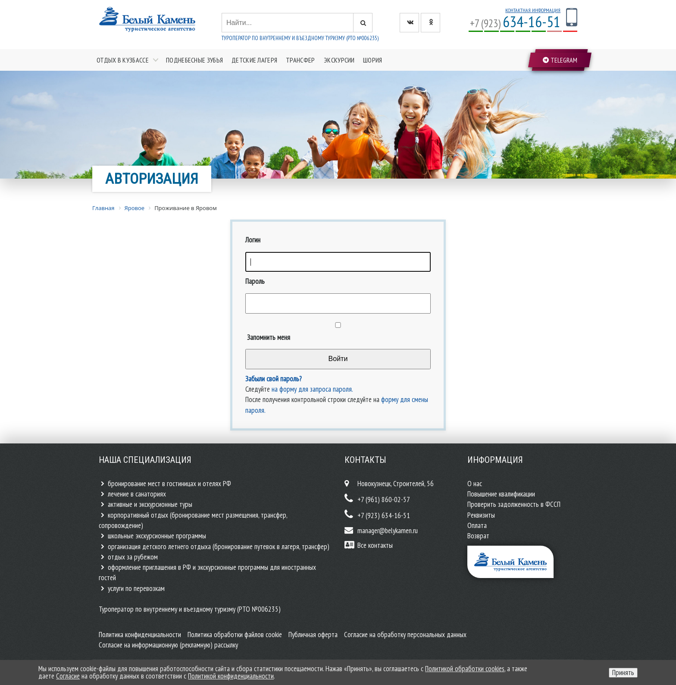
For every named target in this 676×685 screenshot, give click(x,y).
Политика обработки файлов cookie (235, 634)
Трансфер (300, 60)
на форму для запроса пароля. (312, 389)
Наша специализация (145, 460)
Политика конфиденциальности (140, 634)
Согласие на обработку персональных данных (405, 634)
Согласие (68, 676)
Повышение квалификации (501, 494)
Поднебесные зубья (194, 60)
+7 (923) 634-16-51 (383, 515)
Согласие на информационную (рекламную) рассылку (168, 645)
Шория (372, 60)
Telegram (559, 60)
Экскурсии (339, 60)
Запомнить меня (267, 337)
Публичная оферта (313, 634)
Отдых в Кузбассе (123, 60)
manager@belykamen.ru (387, 530)
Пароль (255, 281)
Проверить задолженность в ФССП (513, 504)
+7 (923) (515, 23)
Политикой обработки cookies (464, 668)
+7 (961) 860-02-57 (383, 499)
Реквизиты (481, 515)
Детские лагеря (254, 60)
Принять (623, 672)
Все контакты (375, 545)
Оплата (477, 525)
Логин (252, 240)
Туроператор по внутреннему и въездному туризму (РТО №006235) (300, 38)
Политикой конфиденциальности (231, 676)
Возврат (478, 535)
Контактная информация (532, 10)
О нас (474, 483)
